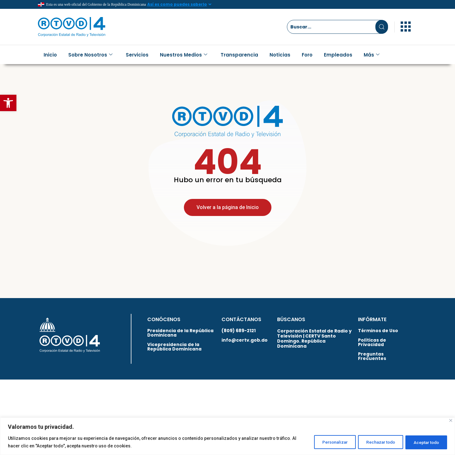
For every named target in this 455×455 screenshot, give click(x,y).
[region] (227, 436)
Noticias (280, 54)
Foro (307, 54)
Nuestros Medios (183, 54)
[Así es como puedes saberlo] (210, 4)
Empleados (338, 54)
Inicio (50, 54)
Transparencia (239, 54)
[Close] (450, 420)
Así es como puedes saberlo (177, 4)
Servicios (137, 54)
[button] (8, 103)
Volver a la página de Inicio (228, 212)
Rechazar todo (375, 442)
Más (371, 54)
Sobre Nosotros (90, 54)
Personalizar (325, 442)
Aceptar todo (424, 442)
